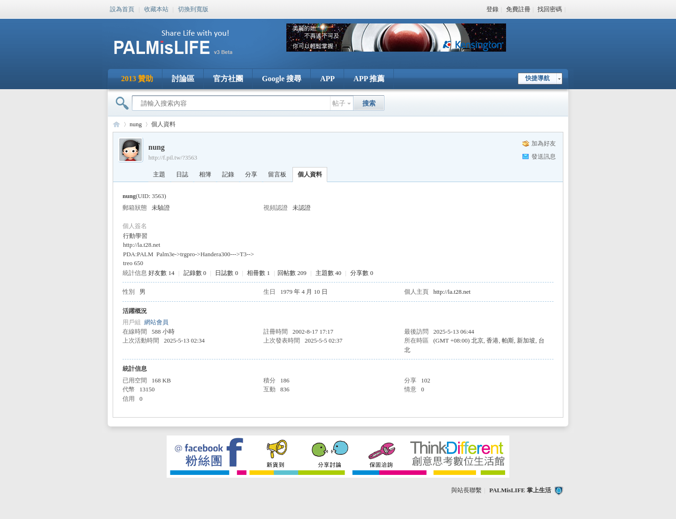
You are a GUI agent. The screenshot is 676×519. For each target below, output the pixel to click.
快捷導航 (537, 78)
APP (327, 79)
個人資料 (310, 174)
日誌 (182, 174)
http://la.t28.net (451, 291)
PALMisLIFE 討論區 (116, 124)
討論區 (183, 79)
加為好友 (543, 143)
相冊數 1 (258, 272)
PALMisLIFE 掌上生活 (520, 490)
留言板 (277, 174)
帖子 (339, 103)
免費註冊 (518, 9)
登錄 (492, 9)
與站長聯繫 (466, 490)
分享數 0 (361, 272)
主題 (159, 174)
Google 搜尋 (281, 79)
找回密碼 (550, 9)
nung (136, 124)
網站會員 (156, 322)
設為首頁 (122, 8)
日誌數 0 (226, 272)
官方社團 (228, 79)
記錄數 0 (195, 272)
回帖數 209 (292, 272)
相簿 (205, 174)
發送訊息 (543, 156)
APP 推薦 (368, 79)
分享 (251, 174)
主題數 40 (328, 272)
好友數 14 (161, 272)
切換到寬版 (193, 8)
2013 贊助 (137, 79)
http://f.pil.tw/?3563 (172, 157)
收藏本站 (156, 8)
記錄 (228, 174)
